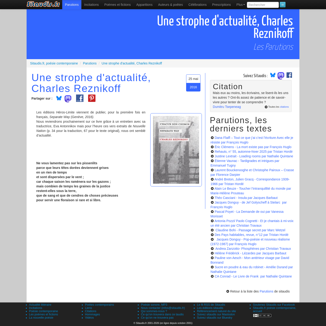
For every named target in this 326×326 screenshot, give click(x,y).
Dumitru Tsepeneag (227, 107)
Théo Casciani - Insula (246, 198)
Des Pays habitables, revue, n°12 (251, 235)
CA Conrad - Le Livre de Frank (253, 276)
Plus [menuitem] (241, 4)
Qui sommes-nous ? (154, 311)
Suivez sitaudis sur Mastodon (216, 314)
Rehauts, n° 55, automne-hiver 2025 (253, 151)
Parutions (72, 4)
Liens (88, 308)
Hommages (92, 314)
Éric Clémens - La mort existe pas (253, 147)
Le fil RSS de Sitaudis (211, 304)
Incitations (35, 308)
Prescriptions (221, 4)
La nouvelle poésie (41, 317)
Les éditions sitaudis (210, 308)
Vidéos (89, 317)
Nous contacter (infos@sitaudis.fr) (163, 308)
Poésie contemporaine (43, 311)
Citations (90, 311)
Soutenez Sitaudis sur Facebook (274, 304)
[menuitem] (71, 4)
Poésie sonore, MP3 (154, 304)
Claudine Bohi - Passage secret (250, 230)
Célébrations (197, 4)
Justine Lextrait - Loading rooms (254, 156)
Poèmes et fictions (117, 4)
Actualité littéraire (40, 304)
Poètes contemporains (99, 304)
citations (284, 106)
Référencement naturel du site (216, 311)
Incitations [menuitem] (91, 4)
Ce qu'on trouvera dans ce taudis (162, 314)
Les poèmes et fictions (43, 314)
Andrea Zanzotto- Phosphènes (253, 248)
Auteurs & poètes (170, 4)
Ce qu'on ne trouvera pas (157, 317)
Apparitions (144, 4)
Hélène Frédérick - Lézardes (250, 253)
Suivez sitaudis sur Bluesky (214, 317)
